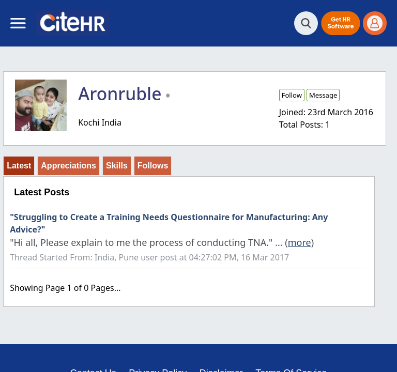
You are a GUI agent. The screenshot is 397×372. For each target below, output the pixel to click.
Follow (292, 95)
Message (323, 95)
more (299, 242)
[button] (340, 23)
